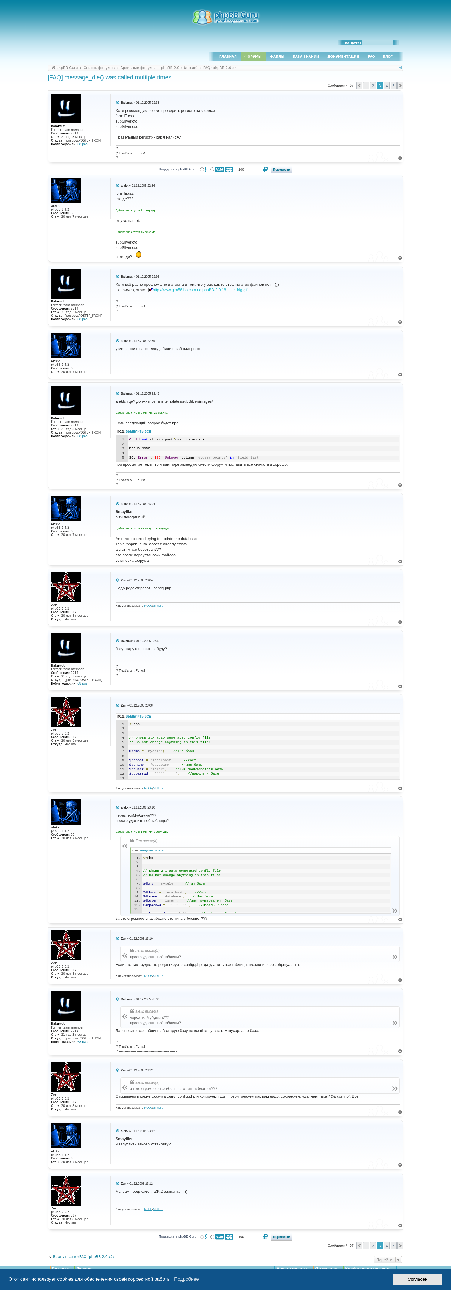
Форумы (253, 57)
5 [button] (393, 85)
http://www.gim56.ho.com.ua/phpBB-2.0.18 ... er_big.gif (200, 290)
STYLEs (158, 605)
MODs (148, 605)
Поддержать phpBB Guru (177, 169)
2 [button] (373, 85)
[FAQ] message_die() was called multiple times (109, 77)
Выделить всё (138, 431)
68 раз (82, 144)
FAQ (371, 57)
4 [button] (387, 85)
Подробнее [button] (186, 1279)
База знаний (306, 57)
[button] (359, 85)
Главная (228, 57)
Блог (388, 57)
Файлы (277, 57)
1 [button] (366, 85)
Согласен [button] (417, 1279)
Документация (343, 57)
